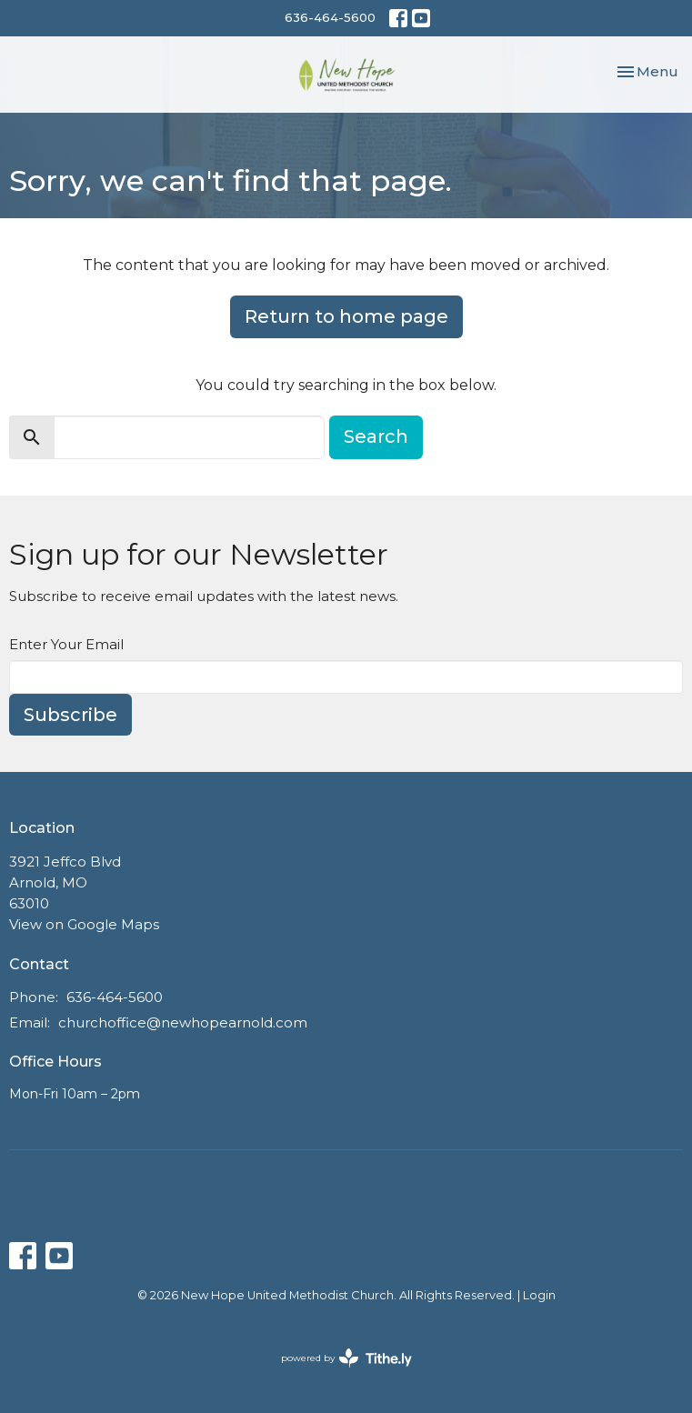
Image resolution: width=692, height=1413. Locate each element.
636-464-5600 (330, 17)
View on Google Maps (84, 924)
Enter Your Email (66, 644)
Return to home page (346, 316)
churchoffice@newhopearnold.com (182, 1022)
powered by (346, 1358)
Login (539, 1295)
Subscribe (70, 715)
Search (376, 436)
